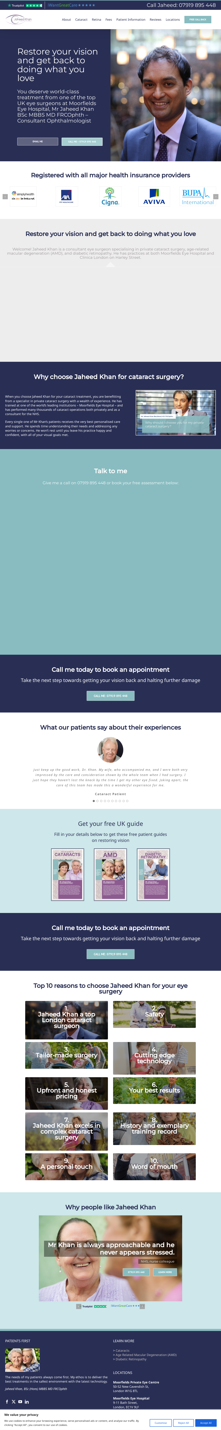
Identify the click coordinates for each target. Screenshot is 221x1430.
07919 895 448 (91, 482)
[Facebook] (7, 1402)
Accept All (206, 1422)
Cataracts (122, 1350)
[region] (110, 1419)
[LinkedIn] (27, 1402)
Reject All (183, 1422)
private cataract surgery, (163, 249)
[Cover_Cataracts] (67, 850)
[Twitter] (14, 1402)
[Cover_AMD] (110, 850)
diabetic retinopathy (92, 253)
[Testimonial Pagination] (94, 801)
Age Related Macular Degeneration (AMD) (146, 1355)
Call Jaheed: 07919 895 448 (181, 5)
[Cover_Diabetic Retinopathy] (153, 850)
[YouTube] (20, 1402)
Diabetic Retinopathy (131, 1359)
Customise (161, 1422)
